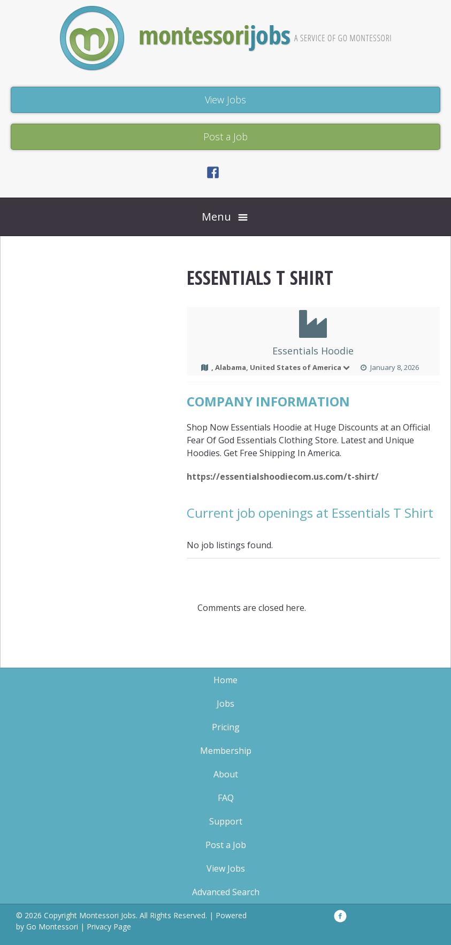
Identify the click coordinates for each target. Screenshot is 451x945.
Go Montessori (52, 926)
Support (225, 821)
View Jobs (226, 868)
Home (225, 680)
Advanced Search (225, 892)
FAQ (226, 798)
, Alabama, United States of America (281, 367)
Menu (216, 216)
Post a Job (225, 845)
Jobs (225, 703)
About (225, 774)
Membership (225, 751)
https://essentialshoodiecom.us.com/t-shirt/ (283, 476)
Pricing (226, 727)
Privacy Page (109, 926)
